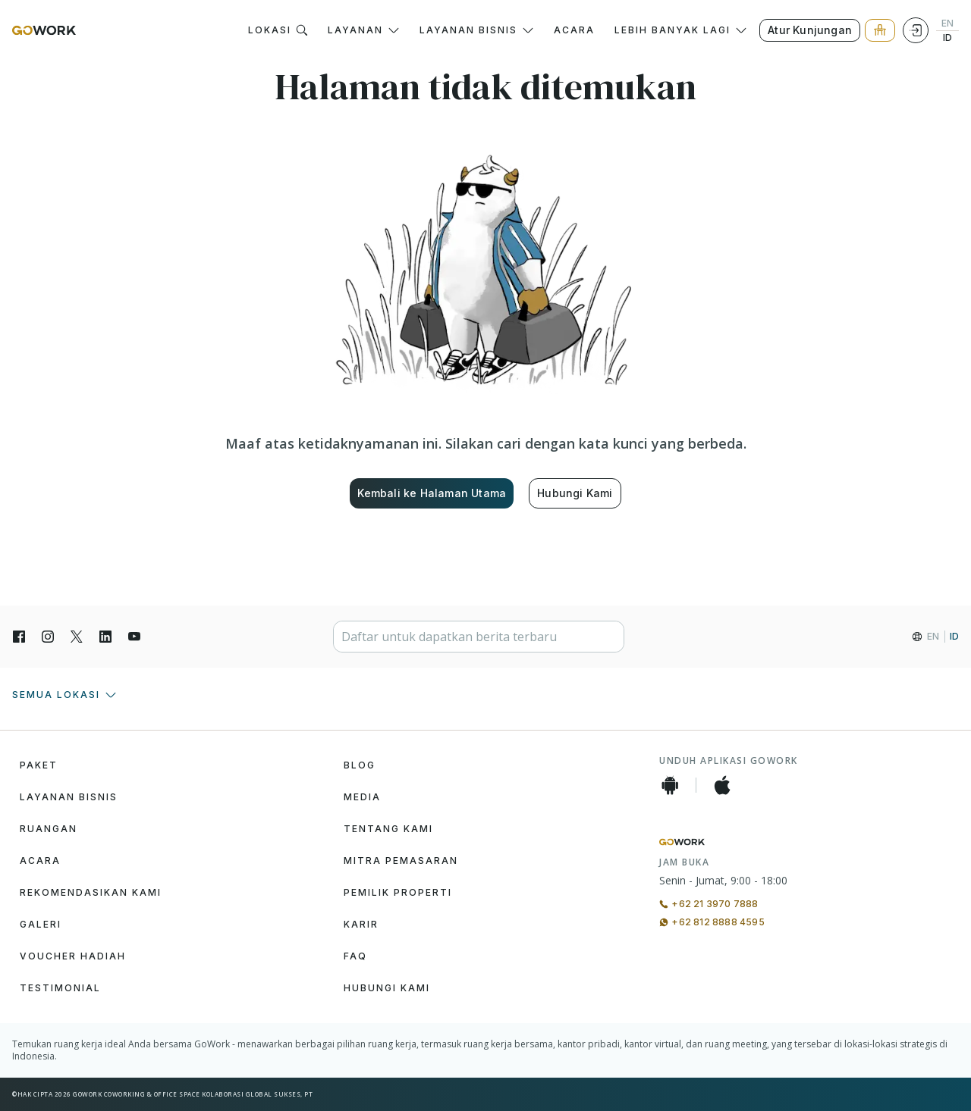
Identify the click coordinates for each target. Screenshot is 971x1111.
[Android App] (669, 785)
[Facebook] (19, 636)
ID (947, 38)
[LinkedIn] (105, 636)
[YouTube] (134, 636)
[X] (76, 636)
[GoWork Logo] (44, 30)
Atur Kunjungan (810, 29)
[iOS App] (722, 785)
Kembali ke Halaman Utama (431, 493)
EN (947, 23)
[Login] (916, 30)
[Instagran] (48, 636)
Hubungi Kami (574, 493)
